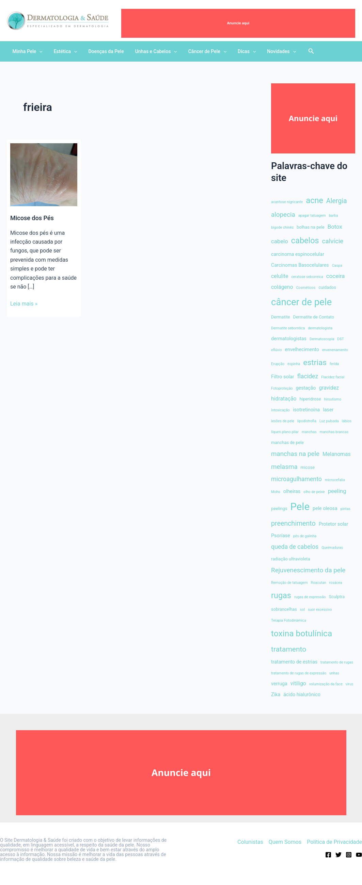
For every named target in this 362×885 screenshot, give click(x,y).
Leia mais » (23, 303)
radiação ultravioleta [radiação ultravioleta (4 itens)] (290, 558)
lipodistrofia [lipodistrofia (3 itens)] (306, 421)
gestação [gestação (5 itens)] (306, 388)
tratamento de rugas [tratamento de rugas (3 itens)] (336, 662)
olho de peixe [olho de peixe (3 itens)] (314, 492)
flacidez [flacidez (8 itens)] (307, 376)
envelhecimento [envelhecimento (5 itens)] (302, 349)
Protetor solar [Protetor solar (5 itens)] (333, 524)
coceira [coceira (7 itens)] (335, 276)
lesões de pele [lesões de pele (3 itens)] (282, 421)
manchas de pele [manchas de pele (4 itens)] (287, 442)
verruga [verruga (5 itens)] (279, 683)
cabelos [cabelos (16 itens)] (305, 240)
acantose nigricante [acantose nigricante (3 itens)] (287, 202)
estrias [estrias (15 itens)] (315, 362)
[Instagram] (349, 855)
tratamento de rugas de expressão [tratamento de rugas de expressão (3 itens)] (298, 673)
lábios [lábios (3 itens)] (347, 421)
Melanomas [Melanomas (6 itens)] (336, 454)
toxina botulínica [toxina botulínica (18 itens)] (301, 633)
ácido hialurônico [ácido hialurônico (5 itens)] (301, 694)
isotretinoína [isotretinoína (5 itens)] (306, 409)
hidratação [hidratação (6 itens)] (283, 398)
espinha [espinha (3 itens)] (293, 364)
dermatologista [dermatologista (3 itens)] (320, 328)
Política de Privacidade (334, 842)
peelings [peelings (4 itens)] (279, 508)
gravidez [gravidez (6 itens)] (329, 387)
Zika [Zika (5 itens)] (275, 694)
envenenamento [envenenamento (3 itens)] (335, 350)
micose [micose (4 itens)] (308, 467)
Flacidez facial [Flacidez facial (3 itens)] (332, 377)
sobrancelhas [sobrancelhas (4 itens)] (284, 609)
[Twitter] (338, 855)
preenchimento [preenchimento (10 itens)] (293, 523)
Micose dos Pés (32, 218)
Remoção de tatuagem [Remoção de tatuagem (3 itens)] (289, 582)
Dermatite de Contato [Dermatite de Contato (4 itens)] (313, 316)
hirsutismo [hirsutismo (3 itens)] (332, 399)
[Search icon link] (300, 52)
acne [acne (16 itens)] (314, 200)
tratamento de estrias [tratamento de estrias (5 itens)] (294, 662)
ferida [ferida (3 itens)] (334, 364)
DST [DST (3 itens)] (340, 339)
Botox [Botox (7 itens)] (335, 226)
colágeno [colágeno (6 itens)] (282, 287)
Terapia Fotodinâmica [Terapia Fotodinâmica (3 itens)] (288, 620)
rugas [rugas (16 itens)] (281, 595)
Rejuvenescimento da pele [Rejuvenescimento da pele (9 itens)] (308, 570)
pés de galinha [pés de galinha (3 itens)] (305, 536)
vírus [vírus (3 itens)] (349, 684)
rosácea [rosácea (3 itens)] (335, 582)
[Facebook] (328, 855)
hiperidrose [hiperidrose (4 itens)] (310, 398)
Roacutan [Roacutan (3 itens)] (318, 582)
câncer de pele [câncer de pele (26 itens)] (301, 302)
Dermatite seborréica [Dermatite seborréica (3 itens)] (288, 328)
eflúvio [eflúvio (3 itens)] (276, 350)
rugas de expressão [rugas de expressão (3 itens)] (310, 597)
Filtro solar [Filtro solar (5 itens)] (282, 376)
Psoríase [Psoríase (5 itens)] (280, 535)
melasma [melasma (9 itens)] (284, 467)
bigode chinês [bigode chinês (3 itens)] (282, 227)
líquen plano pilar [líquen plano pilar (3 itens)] (285, 432)
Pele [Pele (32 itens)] (300, 506)
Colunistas (250, 842)
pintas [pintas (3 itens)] (345, 509)
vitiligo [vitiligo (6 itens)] (298, 683)
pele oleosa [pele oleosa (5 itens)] (325, 508)
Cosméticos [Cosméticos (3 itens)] (305, 287)
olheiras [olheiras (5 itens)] (291, 491)
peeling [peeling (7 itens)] (337, 491)
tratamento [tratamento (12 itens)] (288, 649)
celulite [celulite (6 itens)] (279, 276)
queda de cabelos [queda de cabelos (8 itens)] (294, 546)
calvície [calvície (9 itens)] (333, 241)
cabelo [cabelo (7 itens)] (279, 241)
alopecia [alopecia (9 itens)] (283, 214)
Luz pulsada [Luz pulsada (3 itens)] (329, 421)
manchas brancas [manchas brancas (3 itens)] (334, 432)
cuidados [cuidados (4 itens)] (327, 287)
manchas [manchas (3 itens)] (309, 432)
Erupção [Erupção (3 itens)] (277, 364)
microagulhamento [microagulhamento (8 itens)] (296, 479)
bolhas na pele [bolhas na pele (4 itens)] (311, 227)
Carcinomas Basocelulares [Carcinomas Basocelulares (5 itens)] (300, 265)
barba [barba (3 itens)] (333, 215)
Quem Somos (285, 842)
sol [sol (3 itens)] (302, 609)
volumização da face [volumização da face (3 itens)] (326, 684)
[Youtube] (359, 855)
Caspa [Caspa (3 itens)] (337, 265)
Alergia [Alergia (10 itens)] (336, 201)
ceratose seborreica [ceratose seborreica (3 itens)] (307, 277)
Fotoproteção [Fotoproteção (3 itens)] (282, 388)
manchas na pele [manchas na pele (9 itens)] (295, 454)
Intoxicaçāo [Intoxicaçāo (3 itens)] (280, 410)
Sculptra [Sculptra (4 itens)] (337, 596)
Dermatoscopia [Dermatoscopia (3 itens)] (322, 339)
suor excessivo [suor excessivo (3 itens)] (320, 609)
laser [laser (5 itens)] (328, 409)
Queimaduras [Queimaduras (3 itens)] (332, 547)
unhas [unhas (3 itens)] (334, 673)
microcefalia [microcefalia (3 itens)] (335, 480)
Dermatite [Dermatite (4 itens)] (280, 316)
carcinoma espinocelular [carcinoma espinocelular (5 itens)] (297, 254)
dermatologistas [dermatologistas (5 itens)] (288, 338)
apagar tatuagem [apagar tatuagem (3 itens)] (312, 215)
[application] (38, 51)
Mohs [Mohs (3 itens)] (275, 492)
